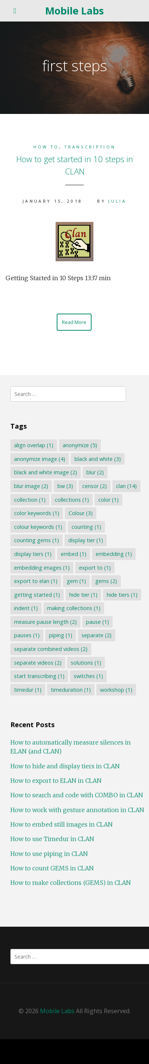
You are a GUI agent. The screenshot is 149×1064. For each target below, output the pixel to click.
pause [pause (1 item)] (97, 621)
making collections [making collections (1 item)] (73, 608)
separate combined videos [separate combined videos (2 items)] (50, 648)
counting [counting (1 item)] (86, 526)
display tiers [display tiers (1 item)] (33, 553)
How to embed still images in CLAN (61, 828)
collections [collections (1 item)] (72, 499)
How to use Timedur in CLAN (52, 843)
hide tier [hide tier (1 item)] (83, 594)
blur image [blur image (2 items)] (31, 486)
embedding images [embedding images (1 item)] (42, 567)
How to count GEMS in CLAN (52, 872)
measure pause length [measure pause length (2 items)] (45, 621)
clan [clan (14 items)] (126, 486)
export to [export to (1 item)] (95, 567)
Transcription (90, 147)
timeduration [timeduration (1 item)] (71, 689)
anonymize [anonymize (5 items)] (80, 445)
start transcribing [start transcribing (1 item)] (39, 676)
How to (46, 147)
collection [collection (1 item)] (30, 499)
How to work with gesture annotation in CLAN (77, 814)
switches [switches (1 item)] (88, 676)
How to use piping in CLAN (49, 857)
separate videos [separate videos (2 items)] (38, 662)
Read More (74, 322)
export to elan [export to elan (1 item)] (35, 581)
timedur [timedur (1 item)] (28, 689)
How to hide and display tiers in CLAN (65, 770)
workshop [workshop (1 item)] (116, 689)
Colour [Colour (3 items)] (81, 513)
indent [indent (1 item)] (26, 608)
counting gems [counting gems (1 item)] (36, 540)
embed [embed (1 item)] (73, 553)
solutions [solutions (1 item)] (86, 662)
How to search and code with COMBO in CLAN (76, 799)
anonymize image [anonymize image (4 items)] (39, 458)
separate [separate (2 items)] (97, 635)
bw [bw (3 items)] (65, 486)
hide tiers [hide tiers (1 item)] (122, 594)
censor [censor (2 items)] (94, 486)
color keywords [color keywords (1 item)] (36, 513)
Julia (117, 201)
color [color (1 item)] (108, 499)
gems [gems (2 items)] (106, 581)
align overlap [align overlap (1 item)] (33, 445)
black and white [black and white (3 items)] (97, 458)
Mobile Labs (74, 10)
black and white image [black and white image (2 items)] (45, 472)
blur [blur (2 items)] (95, 472)
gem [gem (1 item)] (76, 581)
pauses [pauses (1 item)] (27, 635)
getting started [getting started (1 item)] (37, 594)
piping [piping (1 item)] (60, 635)
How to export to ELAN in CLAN (56, 785)
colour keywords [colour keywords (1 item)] (38, 526)
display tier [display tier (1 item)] (85, 540)
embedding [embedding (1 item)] (114, 553)
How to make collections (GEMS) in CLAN (70, 887)
